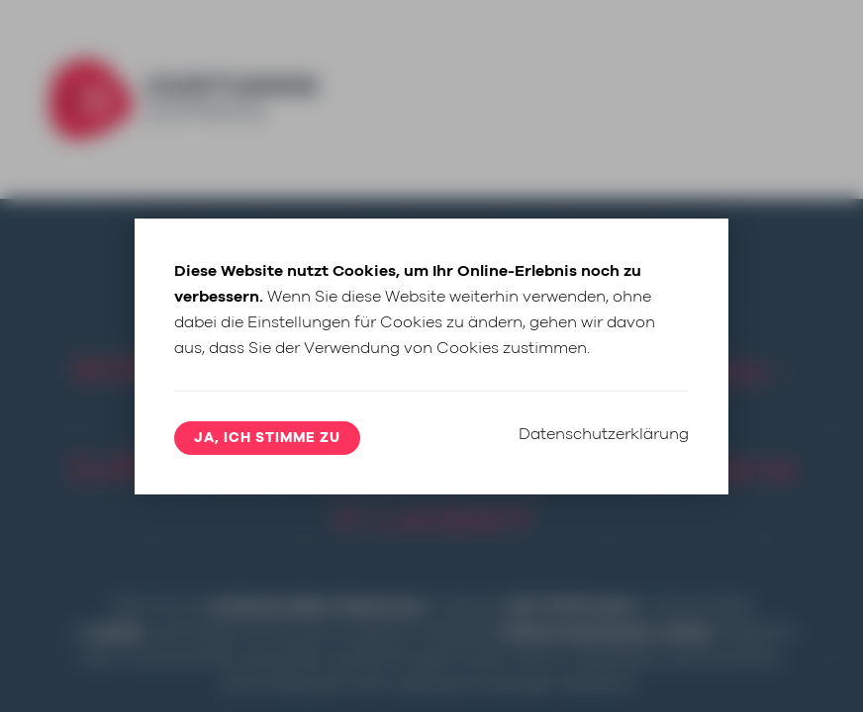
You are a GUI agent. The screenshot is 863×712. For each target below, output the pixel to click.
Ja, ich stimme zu (267, 438)
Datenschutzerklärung (604, 434)
